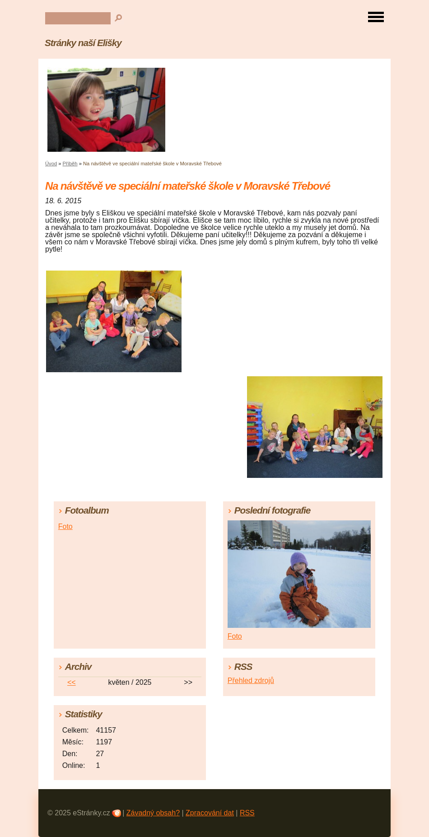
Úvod (51, 163)
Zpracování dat (210, 813)
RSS (247, 813)
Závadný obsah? (153, 813)
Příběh (70, 163)
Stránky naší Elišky (83, 42)
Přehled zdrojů (251, 680)
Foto (65, 526)
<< (71, 682)
